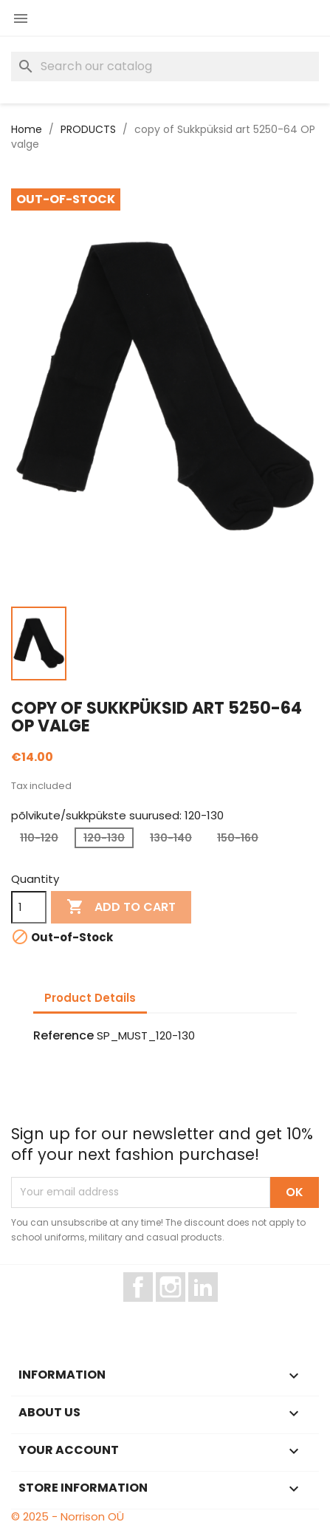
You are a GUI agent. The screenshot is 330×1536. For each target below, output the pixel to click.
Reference (63, 1035)
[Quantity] (29, 907)
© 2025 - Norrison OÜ (67, 1516)
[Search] (165, 66)
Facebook (152, 1308)
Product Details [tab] (90, 998)
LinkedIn (211, 1308)
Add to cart (121, 907)
